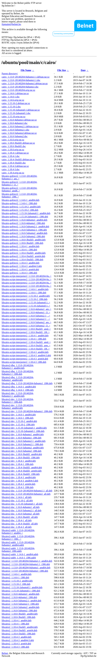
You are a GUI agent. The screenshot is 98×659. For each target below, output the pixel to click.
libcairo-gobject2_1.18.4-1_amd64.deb (20, 246)
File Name (26, 70)
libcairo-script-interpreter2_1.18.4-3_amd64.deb (25, 352)
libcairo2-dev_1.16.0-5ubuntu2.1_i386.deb (22, 444)
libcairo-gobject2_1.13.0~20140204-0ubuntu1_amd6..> (19, 189)
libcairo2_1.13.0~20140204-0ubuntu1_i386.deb (25, 571)
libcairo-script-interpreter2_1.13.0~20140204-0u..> (26, 276)
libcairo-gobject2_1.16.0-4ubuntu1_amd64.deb (24, 220)
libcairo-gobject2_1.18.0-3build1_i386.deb (22, 243)
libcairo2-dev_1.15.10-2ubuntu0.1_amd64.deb (24, 428)
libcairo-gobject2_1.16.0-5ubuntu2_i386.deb (23, 236)
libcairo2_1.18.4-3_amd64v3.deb (18, 640)
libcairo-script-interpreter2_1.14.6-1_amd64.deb (25, 289)
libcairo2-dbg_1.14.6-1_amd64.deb (19, 386)
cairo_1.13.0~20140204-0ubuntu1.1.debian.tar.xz (25, 77)
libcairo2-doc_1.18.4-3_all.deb (17, 527)
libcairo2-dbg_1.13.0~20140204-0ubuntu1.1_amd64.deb (18, 366)
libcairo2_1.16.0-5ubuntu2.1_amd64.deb (21, 600)
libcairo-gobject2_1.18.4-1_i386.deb (19, 249)
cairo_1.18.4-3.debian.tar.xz (15, 166)
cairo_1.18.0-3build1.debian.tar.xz (18, 143)
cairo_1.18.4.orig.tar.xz (13, 172)
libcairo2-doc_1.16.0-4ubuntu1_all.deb (20, 507)
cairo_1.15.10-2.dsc (11, 106)
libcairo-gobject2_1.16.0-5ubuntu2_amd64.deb (24, 233)
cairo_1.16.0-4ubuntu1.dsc (15, 123)
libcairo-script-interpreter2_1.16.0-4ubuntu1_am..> (26, 309)
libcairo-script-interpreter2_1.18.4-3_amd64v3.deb (26, 355)
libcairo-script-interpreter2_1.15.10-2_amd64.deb (26, 296)
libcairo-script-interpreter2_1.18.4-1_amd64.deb (25, 335)
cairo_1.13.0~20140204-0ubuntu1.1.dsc (21, 80)
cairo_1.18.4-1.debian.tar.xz (15, 153)
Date (83, 70)
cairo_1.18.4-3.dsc (11, 169)
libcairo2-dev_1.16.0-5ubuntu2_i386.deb (21, 451)
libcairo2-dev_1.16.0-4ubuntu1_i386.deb (21, 437)
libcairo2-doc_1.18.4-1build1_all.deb (20, 523)
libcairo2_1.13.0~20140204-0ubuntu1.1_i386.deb (26, 564)
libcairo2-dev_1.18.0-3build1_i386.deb (21, 457)
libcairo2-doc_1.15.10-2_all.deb (17, 500)
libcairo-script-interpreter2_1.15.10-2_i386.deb (24, 299)
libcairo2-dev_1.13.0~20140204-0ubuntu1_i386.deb (27, 411)
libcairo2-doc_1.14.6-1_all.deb (17, 497)
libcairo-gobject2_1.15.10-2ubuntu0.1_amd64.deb (26, 213)
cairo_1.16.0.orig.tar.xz (13, 139)
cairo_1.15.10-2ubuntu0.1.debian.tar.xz (21, 110)
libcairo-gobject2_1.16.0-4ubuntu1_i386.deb (23, 223)
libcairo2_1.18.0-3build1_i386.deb (18, 617)
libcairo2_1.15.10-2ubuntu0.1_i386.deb (21, 590)
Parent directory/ (10, 73)
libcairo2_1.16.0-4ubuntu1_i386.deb (19, 597)
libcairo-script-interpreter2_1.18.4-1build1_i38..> (26, 349)
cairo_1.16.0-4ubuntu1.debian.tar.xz (19, 120)
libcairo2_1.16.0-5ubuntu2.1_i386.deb (20, 604)
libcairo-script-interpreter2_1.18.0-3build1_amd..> (26, 329)
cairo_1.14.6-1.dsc (11, 96)
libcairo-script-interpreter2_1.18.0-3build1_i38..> (26, 332)
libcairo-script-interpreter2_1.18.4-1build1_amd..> (26, 342)
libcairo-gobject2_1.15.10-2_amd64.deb (21, 206)
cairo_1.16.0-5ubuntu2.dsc (15, 136)
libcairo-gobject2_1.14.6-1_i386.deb (19, 203)
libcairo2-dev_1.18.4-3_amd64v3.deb (20, 480)
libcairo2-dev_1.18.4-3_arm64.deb (18, 484)
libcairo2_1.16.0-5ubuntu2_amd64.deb (20, 607)
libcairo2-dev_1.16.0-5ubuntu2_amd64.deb (23, 447)
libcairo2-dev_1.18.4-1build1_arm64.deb (22, 471)
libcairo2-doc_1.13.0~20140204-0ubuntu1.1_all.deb (27, 490)
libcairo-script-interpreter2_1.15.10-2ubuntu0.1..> (26, 302)
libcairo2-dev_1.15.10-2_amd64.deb (19, 421)
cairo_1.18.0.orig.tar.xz (13, 149)
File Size (61, 70)
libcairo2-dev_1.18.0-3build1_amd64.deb (22, 454)
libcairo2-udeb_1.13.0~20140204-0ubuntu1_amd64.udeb (18, 543)
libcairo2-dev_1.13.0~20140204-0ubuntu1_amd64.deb (18, 406)
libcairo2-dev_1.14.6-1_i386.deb (17, 418)
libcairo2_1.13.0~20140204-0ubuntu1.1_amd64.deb (27, 561)
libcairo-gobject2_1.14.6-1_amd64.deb (20, 200)
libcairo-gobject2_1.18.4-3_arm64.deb (20, 269)
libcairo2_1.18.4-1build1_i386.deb (18, 633)
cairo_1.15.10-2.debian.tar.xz (16, 103)
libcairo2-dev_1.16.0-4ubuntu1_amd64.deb (23, 434)
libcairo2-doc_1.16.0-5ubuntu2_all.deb (20, 514)
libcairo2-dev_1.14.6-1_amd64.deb (19, 414)
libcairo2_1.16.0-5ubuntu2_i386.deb (19, 610)
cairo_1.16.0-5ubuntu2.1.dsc (15, 129)
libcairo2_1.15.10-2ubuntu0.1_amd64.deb (22, 587)
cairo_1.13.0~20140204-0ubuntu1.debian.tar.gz (25, 83)
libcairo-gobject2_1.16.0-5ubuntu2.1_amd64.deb (25, 226)
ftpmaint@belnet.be (11, 24)
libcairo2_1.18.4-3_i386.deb (15, 647)
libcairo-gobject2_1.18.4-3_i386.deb (19, 273)
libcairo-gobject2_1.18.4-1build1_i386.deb (22, 259)
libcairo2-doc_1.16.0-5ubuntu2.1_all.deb (21, 510)
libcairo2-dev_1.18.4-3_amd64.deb (19, 477)
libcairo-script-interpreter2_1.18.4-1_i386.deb (24, 339)
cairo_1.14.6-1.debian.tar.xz (15, 93)
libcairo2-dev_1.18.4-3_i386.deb (17, 487)
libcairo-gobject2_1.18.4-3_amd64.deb (20, 263)
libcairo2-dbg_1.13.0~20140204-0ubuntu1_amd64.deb (18, 378)
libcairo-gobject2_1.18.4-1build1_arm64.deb (23, 256)
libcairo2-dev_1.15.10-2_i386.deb (18, 424)
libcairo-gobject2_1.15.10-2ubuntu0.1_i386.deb (25, 216)
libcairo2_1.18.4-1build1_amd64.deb (20, 627)
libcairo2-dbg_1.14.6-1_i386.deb (18, 390)
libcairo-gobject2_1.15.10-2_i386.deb (20, 210)
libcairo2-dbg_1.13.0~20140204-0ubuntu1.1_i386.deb (18, 372)
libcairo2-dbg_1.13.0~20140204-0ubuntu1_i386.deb (27, 383)
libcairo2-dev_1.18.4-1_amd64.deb (19, 461)
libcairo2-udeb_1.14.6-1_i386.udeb (19, 557)
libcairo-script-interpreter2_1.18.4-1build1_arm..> (26, 345)
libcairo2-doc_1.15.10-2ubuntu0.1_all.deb (22, 504)
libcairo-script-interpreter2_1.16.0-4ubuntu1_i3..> (26, 312)
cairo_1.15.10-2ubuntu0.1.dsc (16, 113)
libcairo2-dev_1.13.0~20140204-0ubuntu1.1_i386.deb (18, 400)
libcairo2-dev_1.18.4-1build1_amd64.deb (22, 467)
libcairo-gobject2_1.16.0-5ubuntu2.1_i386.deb (24, 230)
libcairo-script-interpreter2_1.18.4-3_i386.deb (24, 362)
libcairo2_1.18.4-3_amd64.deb (16, 637)
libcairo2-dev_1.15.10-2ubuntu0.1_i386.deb (23, 431)
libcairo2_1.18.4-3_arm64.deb (16, 643)
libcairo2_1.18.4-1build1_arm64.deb (19, 630)
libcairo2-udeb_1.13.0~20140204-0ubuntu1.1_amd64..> (18, 531)
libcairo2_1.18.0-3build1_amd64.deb (20, 614)
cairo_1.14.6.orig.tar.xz (13, 100)
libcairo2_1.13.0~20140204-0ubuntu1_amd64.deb (26, 567)
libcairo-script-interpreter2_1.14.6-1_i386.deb (24, 292)
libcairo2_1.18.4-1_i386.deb (15, 623)
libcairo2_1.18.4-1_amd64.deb (16, 620)
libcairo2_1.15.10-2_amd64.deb (17, 581)
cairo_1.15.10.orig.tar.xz (13, 116)
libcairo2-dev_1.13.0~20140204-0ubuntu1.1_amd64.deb (18, 394)
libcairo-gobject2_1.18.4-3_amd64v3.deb (22, 266)
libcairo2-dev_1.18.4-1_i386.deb (17, 464)
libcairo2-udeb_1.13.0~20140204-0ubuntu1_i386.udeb (18, 549)
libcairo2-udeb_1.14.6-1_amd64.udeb (20, 554)
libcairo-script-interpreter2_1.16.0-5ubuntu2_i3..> (26, 325)
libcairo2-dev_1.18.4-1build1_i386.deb (21, 474)
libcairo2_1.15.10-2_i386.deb (16, 584)
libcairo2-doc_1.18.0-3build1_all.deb (20, 517)
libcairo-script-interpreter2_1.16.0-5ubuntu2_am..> (26, 322)
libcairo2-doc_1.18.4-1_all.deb (17, 520)
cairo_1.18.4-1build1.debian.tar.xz (18, 159)
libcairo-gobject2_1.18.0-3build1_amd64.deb (24, 239)
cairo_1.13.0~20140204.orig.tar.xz (18, 90)
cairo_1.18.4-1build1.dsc (14, 163)
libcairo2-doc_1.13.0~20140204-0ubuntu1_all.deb (26, 494)
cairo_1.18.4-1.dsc (11, 156)
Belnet (5, 653)
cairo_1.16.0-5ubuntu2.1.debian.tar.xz (20, 126)
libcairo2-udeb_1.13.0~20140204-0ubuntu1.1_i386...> (18, 537)
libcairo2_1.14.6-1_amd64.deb (16, 574)
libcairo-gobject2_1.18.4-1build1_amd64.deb (24, 253)
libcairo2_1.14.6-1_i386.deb (15, 577)
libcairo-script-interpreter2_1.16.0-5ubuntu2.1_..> (26, 315)
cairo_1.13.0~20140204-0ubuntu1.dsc (20, 86)
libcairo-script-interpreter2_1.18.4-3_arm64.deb (25, 358)
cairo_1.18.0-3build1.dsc (14, 146)
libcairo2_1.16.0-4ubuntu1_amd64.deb (20, 594)
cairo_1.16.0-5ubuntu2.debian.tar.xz (19, 133)
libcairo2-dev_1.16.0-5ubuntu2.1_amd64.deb (24, 441)
